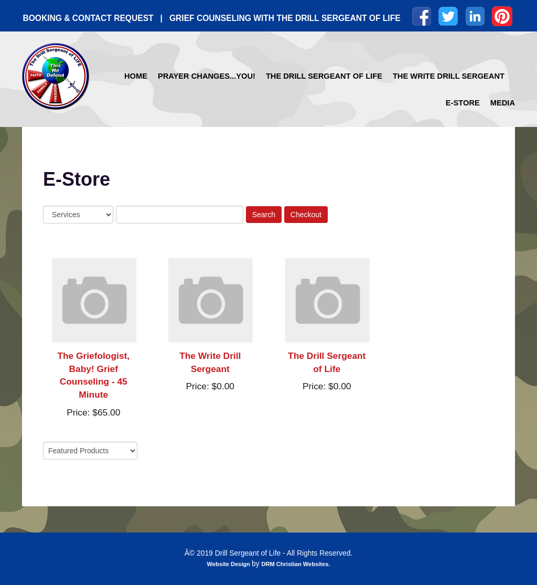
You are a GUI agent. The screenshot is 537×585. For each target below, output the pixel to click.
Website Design (229, 564)
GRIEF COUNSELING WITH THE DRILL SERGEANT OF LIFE (285, 18)
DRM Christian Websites (294, 564)
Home (135, 76)
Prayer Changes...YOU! (206, 76)
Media (502, 103)
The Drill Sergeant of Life (324, 76)
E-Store (463, 103)
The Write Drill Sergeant (448, 76)
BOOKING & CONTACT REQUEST (88, 18)
